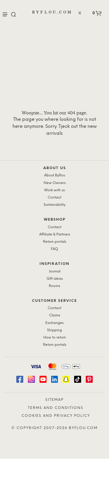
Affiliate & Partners (54, 234)
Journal (54, 271)
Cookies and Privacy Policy (56, 416)
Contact (54, 197)
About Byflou (54, 175)
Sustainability (54, 205)
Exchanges (54, 323)
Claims (54, 315)
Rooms (54, 286)
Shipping (54, 330)
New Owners (55, 183)
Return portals (54, 242)
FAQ (54, 249)
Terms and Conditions (55, 408)
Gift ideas (55, 279)
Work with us (54, 190)
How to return (54, 337)
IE (79, 13)
